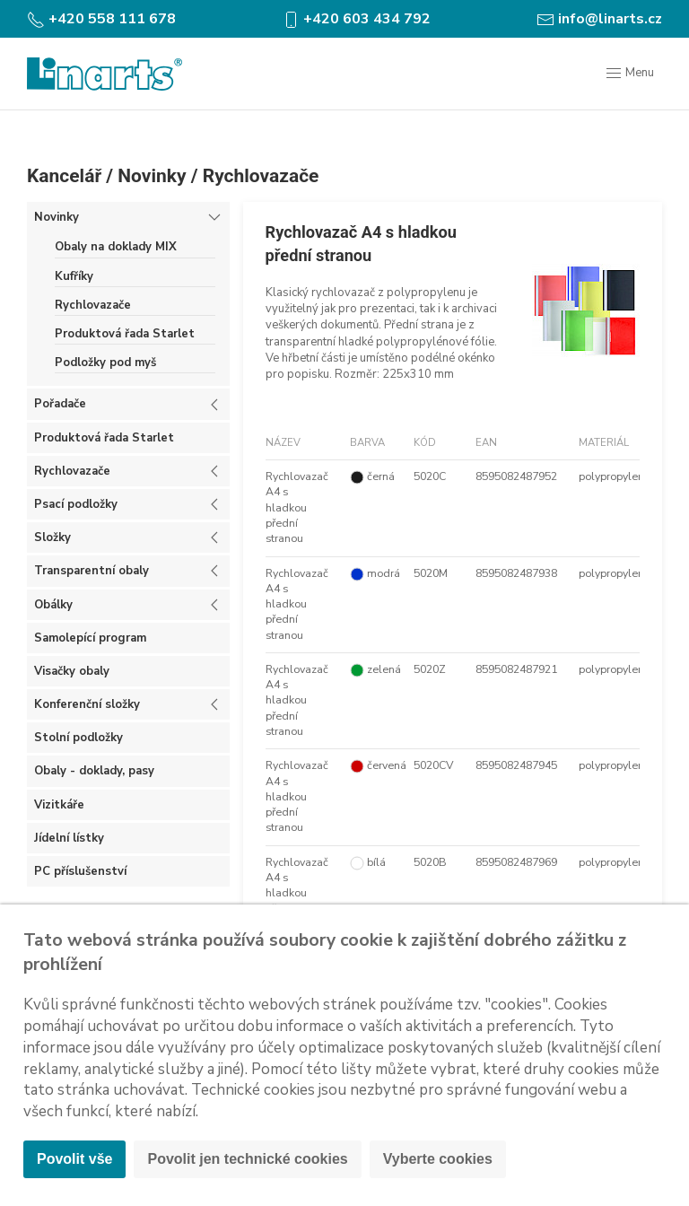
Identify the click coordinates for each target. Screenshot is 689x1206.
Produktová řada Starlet (125, 334)
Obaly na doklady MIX (116, 247)
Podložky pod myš (105, 362)
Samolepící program (90, 638)
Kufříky (74, 276)
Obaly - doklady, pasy (94, 771)
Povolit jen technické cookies (247, 1159)
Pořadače (60, 404)
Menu (629, 74)
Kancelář (64, 176)
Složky (52, 537)
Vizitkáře (59, 805)
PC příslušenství (80, 871)
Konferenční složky (87, 704)
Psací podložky (76, 504)
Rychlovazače (261, 176)
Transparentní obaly (91, 571)
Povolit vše (74, 1159)
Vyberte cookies (438, 1159)
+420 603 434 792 (356, 19)
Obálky (53, 605)
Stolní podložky (78, 738)
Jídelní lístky (69, 838)
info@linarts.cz (599, 19)
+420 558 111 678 (101, 19)
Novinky (152, 176)
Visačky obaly (71, 671)
